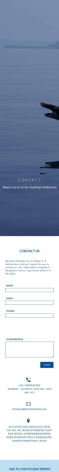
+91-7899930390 (29, 385)
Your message (14, 339)
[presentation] (29, 330)
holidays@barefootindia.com (29, 409)
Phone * (10, 311)
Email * (10, 298)
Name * (10, 285)
